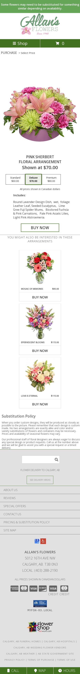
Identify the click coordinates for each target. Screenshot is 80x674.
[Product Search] (41, 459)
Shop (20, 43)
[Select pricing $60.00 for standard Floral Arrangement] (15, 179)
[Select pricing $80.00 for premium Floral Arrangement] (51, 179)
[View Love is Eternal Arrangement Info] (40, 375)
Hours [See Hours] (66, 670)
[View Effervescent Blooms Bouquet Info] (40, 322)
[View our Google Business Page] (37, 543)
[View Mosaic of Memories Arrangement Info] (40, 269)
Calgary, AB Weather (20, 653)
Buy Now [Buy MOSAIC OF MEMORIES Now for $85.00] (40, 297)
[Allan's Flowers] (40, 34)
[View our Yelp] (43, 543)
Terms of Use (66, 659)
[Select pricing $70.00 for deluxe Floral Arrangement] (33, 179)
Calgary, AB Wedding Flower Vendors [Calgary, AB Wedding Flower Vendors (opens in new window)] (40, 647)
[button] (40, 603)
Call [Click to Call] (13, 670)
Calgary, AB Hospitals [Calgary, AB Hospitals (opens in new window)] (59, 641)
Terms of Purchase (41, 659)
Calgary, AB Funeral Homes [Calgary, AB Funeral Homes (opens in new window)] (22, 641)
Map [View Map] (40, 670)
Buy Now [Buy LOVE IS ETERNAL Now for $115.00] (40, 404)
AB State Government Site (56, 653)
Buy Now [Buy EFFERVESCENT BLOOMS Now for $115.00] (40, 350)
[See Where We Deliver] (40, 479)
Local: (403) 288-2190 (40, 570)
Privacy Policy (15, 659)
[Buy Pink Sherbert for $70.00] (40, 227)
